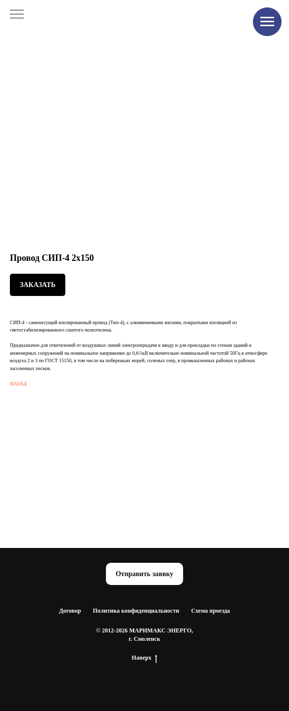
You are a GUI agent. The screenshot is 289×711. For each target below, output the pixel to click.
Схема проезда (210, 610)
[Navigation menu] (267, 22)
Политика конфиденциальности (136, 610)
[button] (145, 574)
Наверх (144, 658)
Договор (70, 610)
